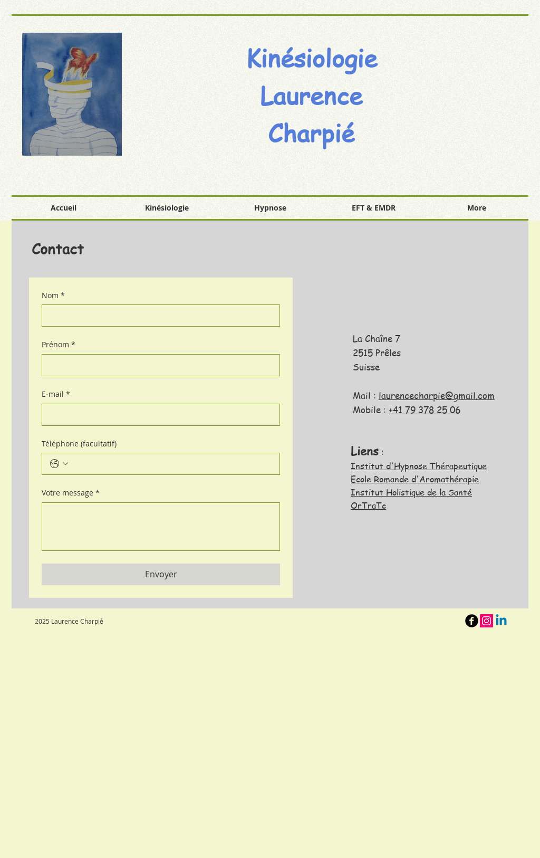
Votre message (71, 493)
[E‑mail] (157, 414)
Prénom (58, 344)
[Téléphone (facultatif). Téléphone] (171, 463)
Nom (53, 295)
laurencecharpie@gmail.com (437, 395)
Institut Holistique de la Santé (411, 492)
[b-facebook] (471, 620)
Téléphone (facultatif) (79, 443)
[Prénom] (157, 365)
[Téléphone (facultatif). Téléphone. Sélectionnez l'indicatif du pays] (59, 463)
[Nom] (157, 315)
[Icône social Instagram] (486, 620)
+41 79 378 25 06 (424, 409)
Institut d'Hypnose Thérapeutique (419, 466)
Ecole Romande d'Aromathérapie (415, 479)
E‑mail (56, 394)
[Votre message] (160, 526)
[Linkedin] (501, 620)
